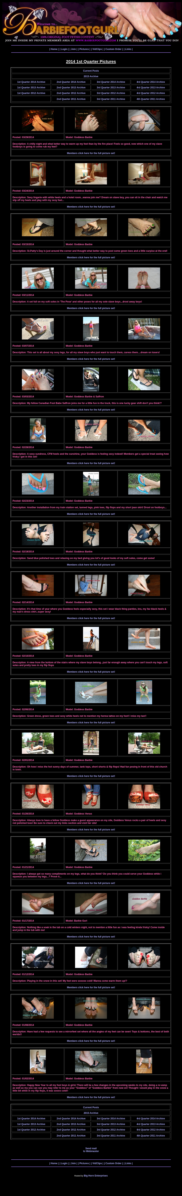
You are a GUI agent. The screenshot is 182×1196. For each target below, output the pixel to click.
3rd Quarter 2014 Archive (111, 82)
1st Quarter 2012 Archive (31, 93)
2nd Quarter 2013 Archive (71, 87)
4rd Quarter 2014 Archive (151, 82)
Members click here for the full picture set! (91, 153)
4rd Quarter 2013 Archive (151, 87)
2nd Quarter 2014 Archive (71, 82)
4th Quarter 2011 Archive (151, 99)
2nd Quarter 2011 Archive (71, 99)
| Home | (54, 49)
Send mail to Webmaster (91, 1150)
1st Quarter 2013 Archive (31, 87)
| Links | (128, 49)
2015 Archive (91, 76)
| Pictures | (84, 49)
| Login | (64, 49)
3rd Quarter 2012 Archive (111, 93)
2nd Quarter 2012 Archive (71, 93)
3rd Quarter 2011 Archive (111, 99)
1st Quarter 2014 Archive (31, 82)
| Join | (73, 49)
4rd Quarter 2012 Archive (151, 93)
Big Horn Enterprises (96, 1175)
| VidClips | (97, 49)
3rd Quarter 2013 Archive (111, 87)
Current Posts (91, 70)
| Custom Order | (113, 49)
